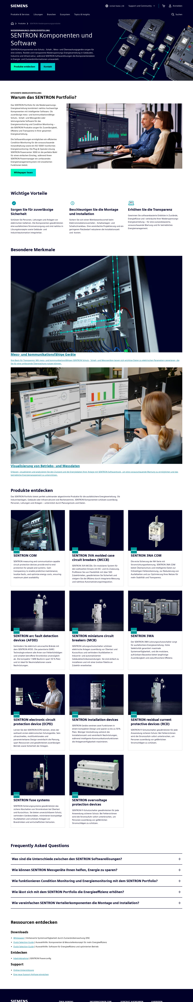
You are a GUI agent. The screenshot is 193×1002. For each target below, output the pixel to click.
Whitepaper (18, 938)
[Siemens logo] (19, 6)
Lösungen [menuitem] (38, 14)
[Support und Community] (142, 6)
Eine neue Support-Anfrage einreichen (31, 974)
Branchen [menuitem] (51, 14)
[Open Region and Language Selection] (114, 6)
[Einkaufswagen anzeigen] (163, 6)
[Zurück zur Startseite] (12, 23)
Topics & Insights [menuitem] (82, 14)
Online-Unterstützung (23, 970)
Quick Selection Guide (23, 942)
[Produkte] (22, 23)
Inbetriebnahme (20, 958)
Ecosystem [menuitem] (65, 14)
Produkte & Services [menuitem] (20, 14)
